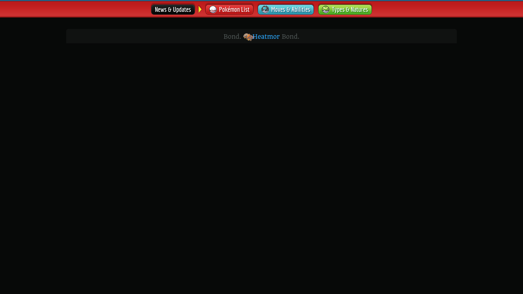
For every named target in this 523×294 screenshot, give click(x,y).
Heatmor (261, 36)
